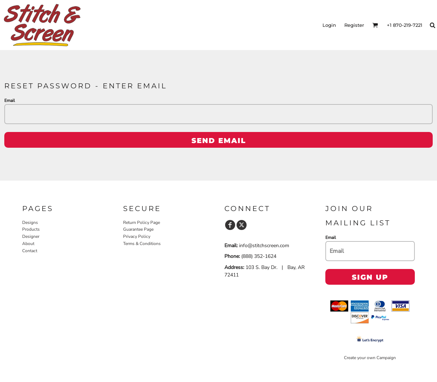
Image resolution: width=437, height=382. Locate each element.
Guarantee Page (138, 229)
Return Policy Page (141, 222)
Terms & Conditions (142, 243)
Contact (29, 251)
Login (329, 25)
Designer (30, 236)
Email (9, 100)
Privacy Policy (136, 236)
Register (354, 25)
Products (31, 229)
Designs (30, 222)
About (28, 243)
